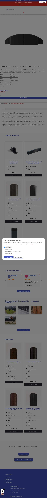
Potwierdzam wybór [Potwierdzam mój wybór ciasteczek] (18, 257)
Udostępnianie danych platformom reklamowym (12, 251)
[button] (45, 2)
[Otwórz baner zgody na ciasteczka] (2, 494)
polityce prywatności (33, 243)
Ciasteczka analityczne (8, 247)
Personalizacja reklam (8, 253)
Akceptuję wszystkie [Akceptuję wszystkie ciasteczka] (8, 257)
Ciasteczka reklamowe (8, 249)
